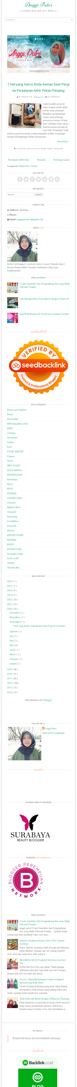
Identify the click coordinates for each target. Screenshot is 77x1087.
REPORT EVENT (15, 535)
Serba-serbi (46, 149)
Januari (13, 663)
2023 (10, 595)
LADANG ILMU (14, 498)
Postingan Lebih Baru (18, 159)
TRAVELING (58, 149)
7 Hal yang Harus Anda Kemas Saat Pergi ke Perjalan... (39, 625)
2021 (10, 604)
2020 (10, 608)
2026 (10, 581)
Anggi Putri (38, 4)
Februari (14, 659)
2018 (10, 673)
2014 (10, 692)
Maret (13, 654)
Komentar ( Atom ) (28, 166)
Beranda (41, 159)
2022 (10, 599)
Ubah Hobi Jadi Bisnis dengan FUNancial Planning (44, 998)
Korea (10, 484)
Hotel (10, 460)
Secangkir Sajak (15, 553)
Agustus (14, 631)
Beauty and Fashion (16, 409)
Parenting (12, 516)
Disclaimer (12, 437)
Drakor (10, 442)
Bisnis (10, 414)
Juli (11, 636)
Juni (12, 640)
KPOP (10, 488)
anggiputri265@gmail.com (30, 219)
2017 (10, 678)
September (15, 621)
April (12, 649)
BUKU (10, 428)
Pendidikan (12, 521)
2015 (10, 687)
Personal (11, 525)
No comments (53, 97)
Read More (62, 141)
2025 (10, 585)
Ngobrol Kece (14, 507)
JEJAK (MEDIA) (14, 470)
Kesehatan (12, 479)
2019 (10, 669)
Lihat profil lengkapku (53, 732)
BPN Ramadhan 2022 (17, 423)
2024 (10, 590)
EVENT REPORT (15, 451)
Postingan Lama (61, 159)
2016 (10, 683)
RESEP (10, 544)
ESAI (9, 447)
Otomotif (11, 511)
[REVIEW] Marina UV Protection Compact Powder (44, 314)
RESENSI (11, 539)
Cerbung (11, 433)
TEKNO (11, 563)
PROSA (10, 530)
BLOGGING (12, 419)
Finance (11, 456)
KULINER (12, 493)
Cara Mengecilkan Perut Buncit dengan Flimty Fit (44, 298)
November (15, 617)
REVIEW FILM (14, 549)
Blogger (48, 700)
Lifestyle (11, 502)
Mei (12, 645)
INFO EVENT (13, 465)
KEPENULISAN (14, 474)
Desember (15, 612)
